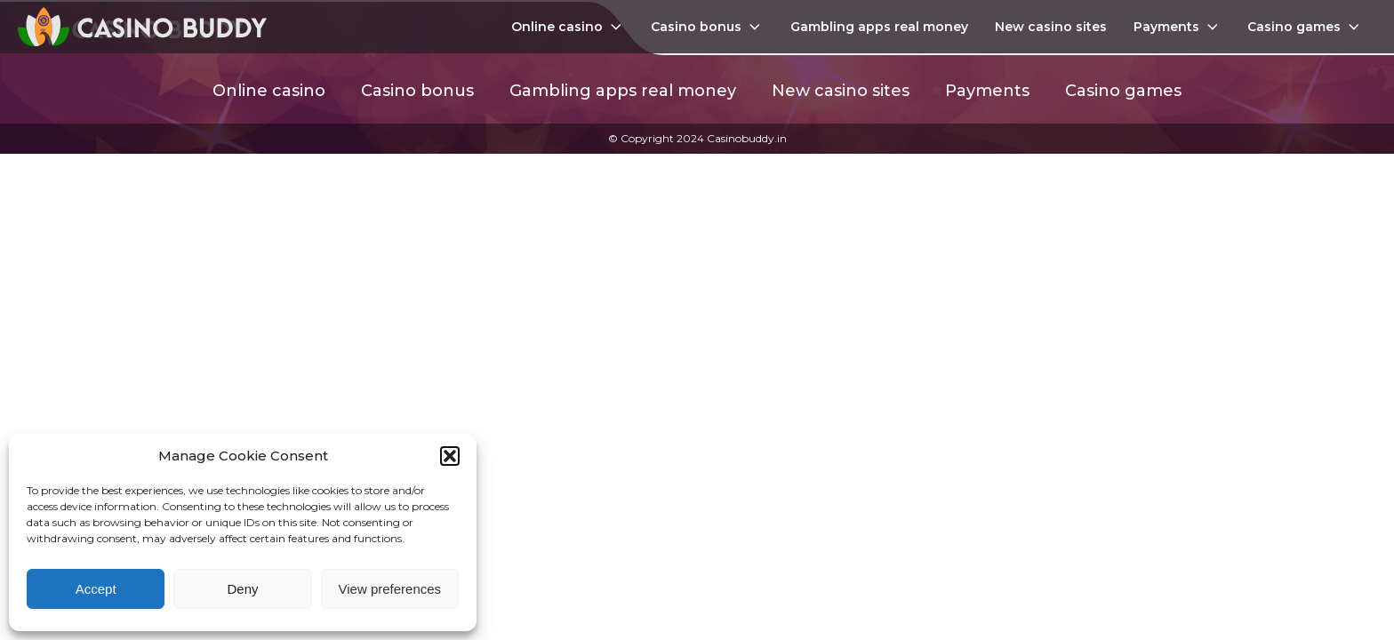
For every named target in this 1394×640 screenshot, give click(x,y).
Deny (242, 588)
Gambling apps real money (879, 27)
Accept (96, 588)
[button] (450, 456)
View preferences (390, 588)
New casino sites (1051, 27)
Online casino (568, 27)
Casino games (1305, 27)
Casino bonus (707, 27)
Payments (1178, 27)
